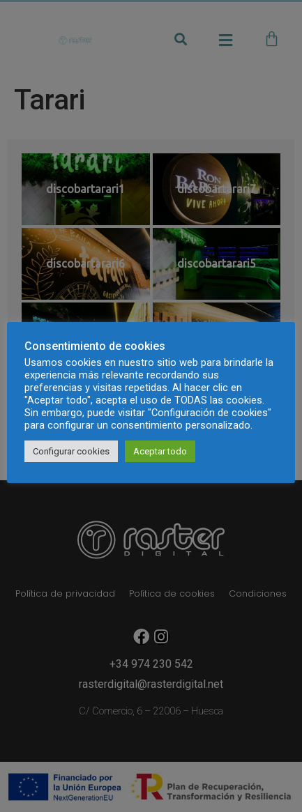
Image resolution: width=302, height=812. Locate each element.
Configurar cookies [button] (71, 451)
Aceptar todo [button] (160, 451)
